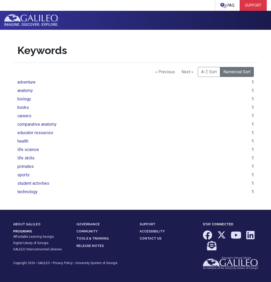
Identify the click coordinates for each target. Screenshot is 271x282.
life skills (26, 158)
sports (23, 174)
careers (24, 115)
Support (253, 5)
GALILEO (44, 263)
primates (25, 166)
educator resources (35, 132)
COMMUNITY (87, 231)
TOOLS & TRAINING (92, 238)
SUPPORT (147, 224)
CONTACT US (150, 238)
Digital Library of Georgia (30, 243)
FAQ (227, 5)
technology (27, 191)
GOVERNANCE (88, 224)
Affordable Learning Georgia (33, 237)
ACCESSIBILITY (152, 231)
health (22, 141)
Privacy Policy (63, 263)
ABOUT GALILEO (27, 224)
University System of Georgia (96, 263)
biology (24, 98)
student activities (33, 183)
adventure (26, 82)
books (23, 107)
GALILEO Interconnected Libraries (37, 249)
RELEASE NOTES (90, 246)
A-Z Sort (209, 71)
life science (28, 149)
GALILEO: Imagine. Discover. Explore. (31, 20)
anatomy (25, 90)
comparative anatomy (37, 124)
